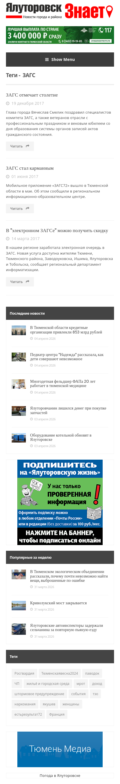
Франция (57, 714)
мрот (80, 683)
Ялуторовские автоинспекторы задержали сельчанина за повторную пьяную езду (66, 627)
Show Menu (60, 59)
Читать (20, 146)
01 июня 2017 (22, 176)
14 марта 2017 (23, 238)
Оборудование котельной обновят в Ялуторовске (61, 437)
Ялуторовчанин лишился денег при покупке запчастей (68, 410)
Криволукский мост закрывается (58, 603)
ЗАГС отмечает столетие (32, 95)
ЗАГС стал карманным (30, 168)
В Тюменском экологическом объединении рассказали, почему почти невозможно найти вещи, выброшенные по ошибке (69, 576)
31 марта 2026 (42, 587)
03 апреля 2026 (42, 419)
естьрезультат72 (28, 714)
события (78, 693)
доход (97, 683)
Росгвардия (24, 673)
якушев (49, 704)
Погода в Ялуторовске (60, 775)
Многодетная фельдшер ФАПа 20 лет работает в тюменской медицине (63, 383)
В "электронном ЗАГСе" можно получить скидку (57, 230)
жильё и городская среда (47, 683)
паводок (92, 673)
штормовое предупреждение (39, 693)
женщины (71, 704)
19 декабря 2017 (25, 103)
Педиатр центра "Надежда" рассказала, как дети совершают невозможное (67, 356)
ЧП (17, 683)
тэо (95, 693)
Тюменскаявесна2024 (60, 673)
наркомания (25, 704)
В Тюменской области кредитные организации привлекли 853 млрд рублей (66, 329)
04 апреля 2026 (42, 338)
